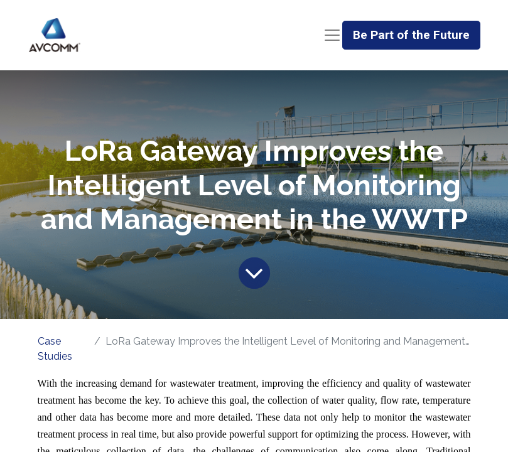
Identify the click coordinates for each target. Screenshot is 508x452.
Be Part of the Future (411, 35)
